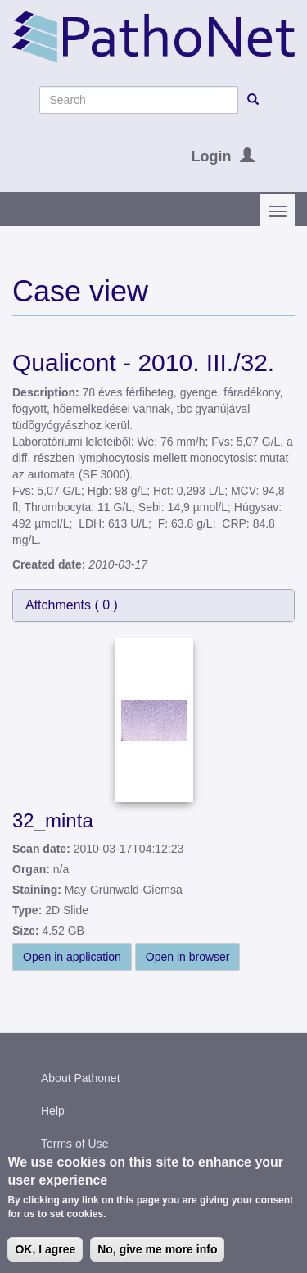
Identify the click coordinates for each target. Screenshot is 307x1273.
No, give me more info (157, 1250)
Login (212, 156)
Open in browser (188, 956)
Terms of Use (74, 1143)
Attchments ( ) (71, 605)
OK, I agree (45, 1250)
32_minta (52, 820)
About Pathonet (80, 1078)
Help (53, 1110)
